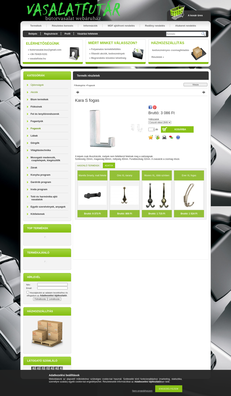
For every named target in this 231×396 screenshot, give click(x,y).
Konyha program (40, 174)
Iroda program (39, 189)
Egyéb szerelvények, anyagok (48, 206)
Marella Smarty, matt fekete (92, 175)
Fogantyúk (37, 121)
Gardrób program (41, 182)
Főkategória (79, 85)
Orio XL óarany (124, 175)
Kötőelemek (38, 214)
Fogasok (36, 128)
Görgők (35, 142)
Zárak (34, 167)
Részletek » (158, 57)
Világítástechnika (41, 150)
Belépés (33, 33)
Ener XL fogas (189, 175)
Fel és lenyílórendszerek (45, 113)
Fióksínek (36, 106)
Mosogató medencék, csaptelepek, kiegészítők (45, 159)
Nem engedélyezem (142, 391)
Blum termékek (39, 99)
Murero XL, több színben (156, 175)
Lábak (34, 135)
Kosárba (180, 129)
